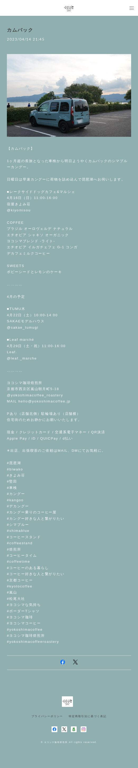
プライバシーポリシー (47, 716)
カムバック (20, 30)
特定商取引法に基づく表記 (88, 716)
